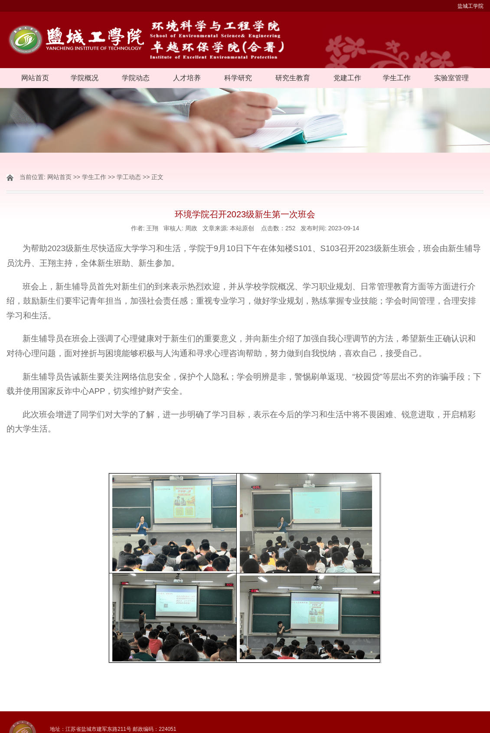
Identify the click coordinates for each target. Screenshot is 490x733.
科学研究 (238, 78)
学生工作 (397, 78)
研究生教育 (292, 78)
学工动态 (129, 176)
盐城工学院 (470, 6)
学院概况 (84, 78)
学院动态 (136, 78)
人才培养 (187, 78)
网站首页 (35, 78)
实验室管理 (451, 78)
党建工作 (347, 78)
